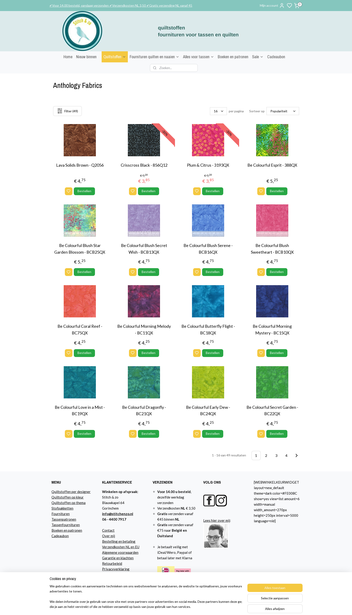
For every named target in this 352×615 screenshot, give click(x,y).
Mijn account (272, 5)
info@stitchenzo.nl (117, 514)
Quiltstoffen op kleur (68, 497)
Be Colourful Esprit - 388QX (272, 165)
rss (227, 606)
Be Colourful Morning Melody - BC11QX (144, 329)
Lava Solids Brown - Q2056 (79, 165)
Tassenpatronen (64, 519)
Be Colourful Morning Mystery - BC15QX (272, 329)
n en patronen (71, 530)
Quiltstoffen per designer (71, 492)
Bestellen (84, 191)
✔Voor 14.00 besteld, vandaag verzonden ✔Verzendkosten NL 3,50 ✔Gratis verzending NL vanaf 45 (120, 5)
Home (67, 57)
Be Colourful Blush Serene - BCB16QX (208, 249)
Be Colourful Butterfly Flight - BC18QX (208, 329)
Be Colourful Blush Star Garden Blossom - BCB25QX (79, 249)
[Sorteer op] (283, 111)
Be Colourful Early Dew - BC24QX (208, 410)
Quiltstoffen (114, 57)
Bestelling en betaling (118, 541)
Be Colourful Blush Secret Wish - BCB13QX (144, 249)
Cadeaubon (276, 57)
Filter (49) (67, 111)
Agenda (108, 574)
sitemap (218, 606)
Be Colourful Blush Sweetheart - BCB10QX (272, 249)
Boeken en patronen (233, 57)
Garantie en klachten (118, 558)
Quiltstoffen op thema (69, 503)
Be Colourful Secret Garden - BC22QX (272, 410)
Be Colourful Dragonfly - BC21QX (144, 410)
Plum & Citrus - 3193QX (208, 165)
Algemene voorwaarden (120, 552)
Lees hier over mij (216, 520)
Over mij (108, 536)
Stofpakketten (62, 508)
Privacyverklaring (115, 569)
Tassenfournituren (66, 525)
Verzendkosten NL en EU (120, 547)
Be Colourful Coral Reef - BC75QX (79, 329)
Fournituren (61, 514)
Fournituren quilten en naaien (154, 57)
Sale (257, 57)
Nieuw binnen (86, 57)
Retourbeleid (112, 563)
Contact (108, 530)
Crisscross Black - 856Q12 (143, 165)
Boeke (56, 530)
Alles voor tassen (198, 57)
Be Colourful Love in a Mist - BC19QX (80, 410)
